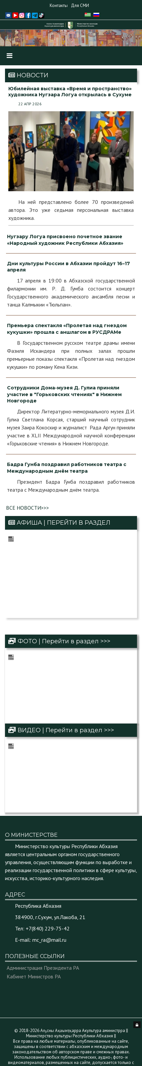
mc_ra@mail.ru (49, 907)
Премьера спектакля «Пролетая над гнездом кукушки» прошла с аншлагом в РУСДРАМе (67, 328)
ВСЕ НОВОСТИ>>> (27, 507)
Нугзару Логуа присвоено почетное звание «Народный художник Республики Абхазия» (65, 240)
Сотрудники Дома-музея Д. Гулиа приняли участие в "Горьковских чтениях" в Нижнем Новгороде (64, 394)
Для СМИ (80, 5)
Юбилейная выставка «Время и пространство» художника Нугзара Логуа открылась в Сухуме (70, 92)
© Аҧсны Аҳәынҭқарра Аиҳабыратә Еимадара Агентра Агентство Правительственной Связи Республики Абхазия (77, 1046)
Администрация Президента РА (43, 935)
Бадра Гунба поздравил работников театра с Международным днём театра (66, 467)
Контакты (59, 5)
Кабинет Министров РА (34, 943)
